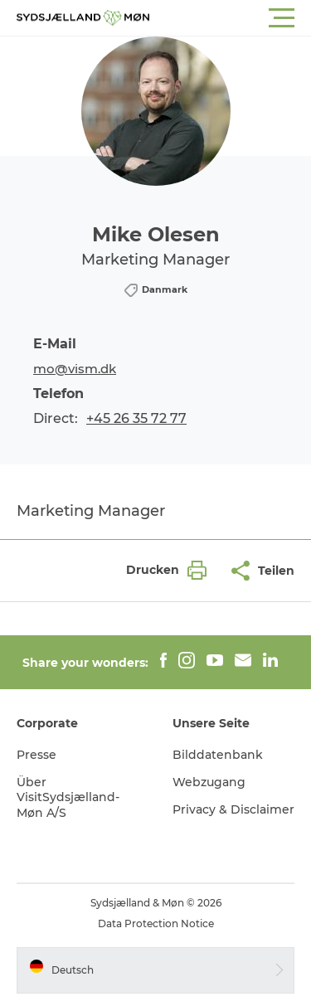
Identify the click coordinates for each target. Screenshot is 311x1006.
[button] (230, 18)
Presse (36, 754)
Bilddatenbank (218, 754)
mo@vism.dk (74, 369)
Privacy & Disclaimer (233, 809)
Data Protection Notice (156, 923)
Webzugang (209, 782)
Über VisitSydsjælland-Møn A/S (68, 797)
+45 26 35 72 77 (136, 418)
